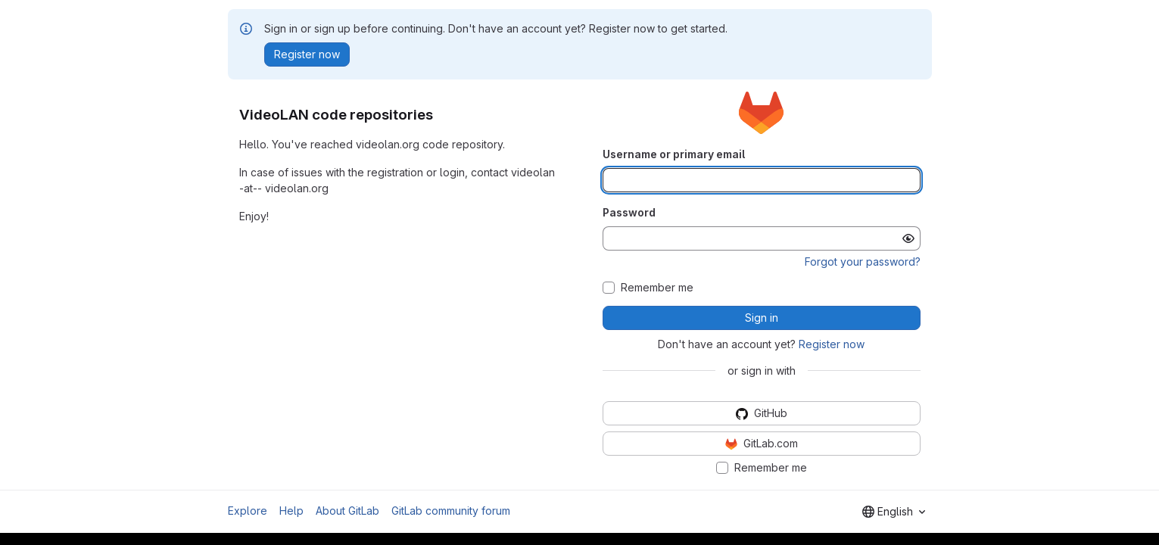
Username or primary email (674, 154)
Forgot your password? (863, 261)
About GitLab (347, 510)
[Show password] (908, 238)
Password (629, 212)
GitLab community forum (450, 510)
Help (291, 510)
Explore (247, 510)
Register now (832, 344)
